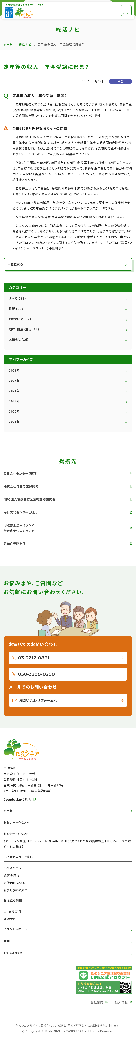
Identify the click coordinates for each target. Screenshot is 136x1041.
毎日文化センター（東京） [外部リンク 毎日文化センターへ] (21, 473)
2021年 (14, 421)
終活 (120, 81)
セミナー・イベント (16, 833)
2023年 (14, 401)
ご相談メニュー (14, 868)
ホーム (8, 44)
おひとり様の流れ (16, 890)
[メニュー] (126, 10)
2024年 (14, 391)
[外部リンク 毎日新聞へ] (9, 12)
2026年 (14, 370)
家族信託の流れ (15, 882)
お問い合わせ (13, 953)
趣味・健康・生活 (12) (24, 329)
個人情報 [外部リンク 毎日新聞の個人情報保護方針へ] (121, 1002)
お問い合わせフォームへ (38, 700)
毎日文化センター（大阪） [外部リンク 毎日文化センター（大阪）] (21, 512)
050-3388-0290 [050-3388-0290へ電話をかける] (36, 674)
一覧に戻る (15, 264)
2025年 (14, 380)
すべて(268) (17, 298)
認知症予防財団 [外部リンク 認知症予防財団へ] (15, 543)
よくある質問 (12, 911)
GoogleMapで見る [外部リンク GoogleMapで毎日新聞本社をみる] (17, 799)
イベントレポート (15, 929)
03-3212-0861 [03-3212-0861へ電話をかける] (34, 658)
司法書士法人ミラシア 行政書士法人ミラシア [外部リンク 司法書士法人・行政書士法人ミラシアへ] (19, 528)
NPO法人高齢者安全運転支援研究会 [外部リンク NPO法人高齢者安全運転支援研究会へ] (29, 499)
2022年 (14, 411)
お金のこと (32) (20, 319)
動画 (7, 941)
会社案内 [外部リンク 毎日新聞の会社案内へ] (97, 1002)
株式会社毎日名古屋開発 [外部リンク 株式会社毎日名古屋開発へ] (21, 486)
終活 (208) (17, 308)
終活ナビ (25, 44)
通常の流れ (11, 875)
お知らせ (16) (19, 339)
